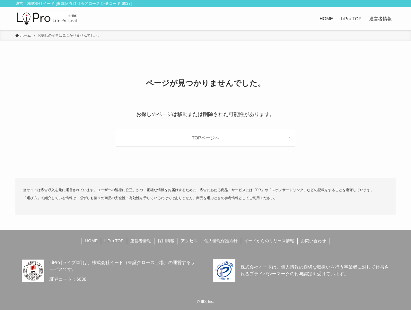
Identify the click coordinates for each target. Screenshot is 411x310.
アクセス (189, 240)
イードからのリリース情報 (269, 240)
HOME (91, 240)
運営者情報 (140, 240)
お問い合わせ (313, 240)
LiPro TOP (114, 240)
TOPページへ (205, 137)
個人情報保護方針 (221, 240)
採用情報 (166, 240)
